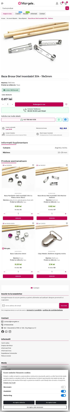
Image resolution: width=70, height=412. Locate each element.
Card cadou (5, 343)
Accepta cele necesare (35, 407)
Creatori (18, 14)
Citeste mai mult (9, 383)
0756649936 (7, 325)
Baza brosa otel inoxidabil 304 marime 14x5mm (52, 196)
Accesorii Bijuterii (12, 18)
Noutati (25, 14)
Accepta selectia (19, 402)
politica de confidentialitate (53, 310)
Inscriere (64, 305)
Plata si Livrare (6, 356)
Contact (42, 14)
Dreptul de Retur (7, 345)
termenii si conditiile (34, 310)
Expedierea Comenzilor (9, 353)
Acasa (3, 18)
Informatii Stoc (6, 351)
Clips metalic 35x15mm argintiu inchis (52, 253)
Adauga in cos (39, 104)
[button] (5, 3)
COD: (3, 95)
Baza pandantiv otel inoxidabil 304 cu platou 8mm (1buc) (18, 196)
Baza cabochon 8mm (18, 253)
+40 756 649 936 (28, 120)
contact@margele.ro (10, 322)
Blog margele (5, 369)
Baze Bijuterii (23, 18)
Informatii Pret (6, 348)
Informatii (34, 14)
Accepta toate (51, 402)
